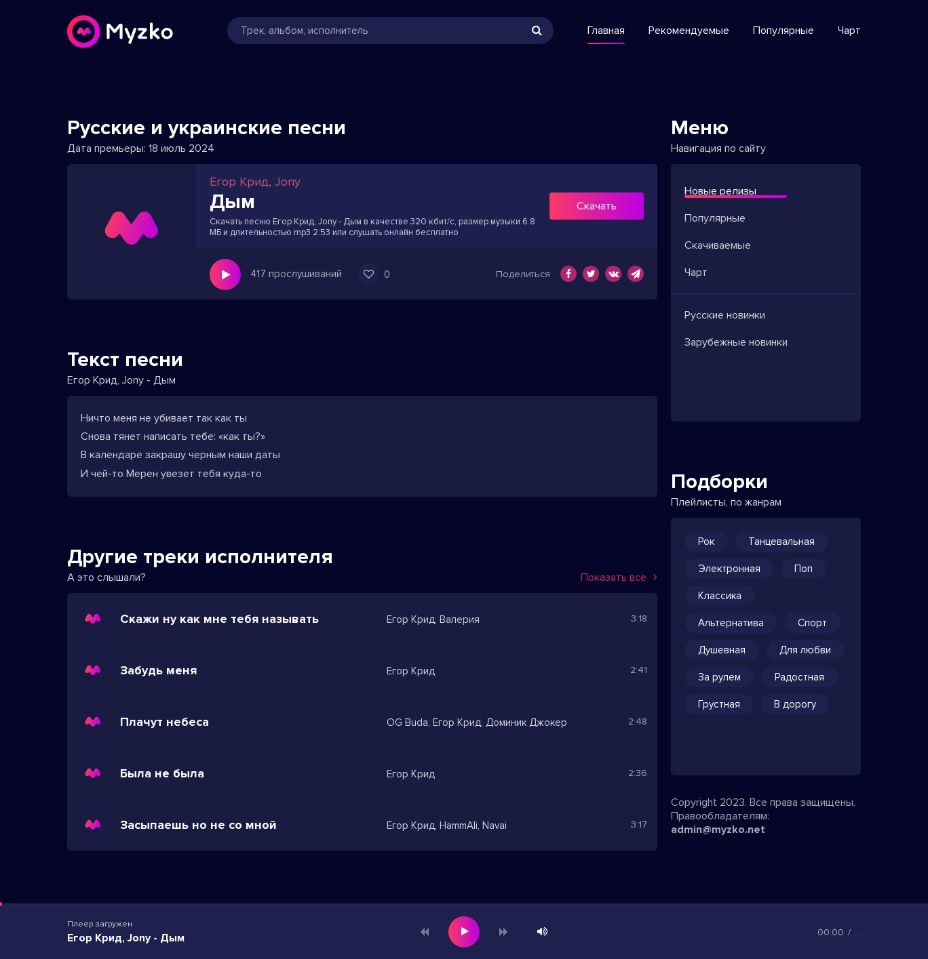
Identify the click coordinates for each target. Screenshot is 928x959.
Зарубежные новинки (736, 342)
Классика (719, 596)
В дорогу (795, 704)
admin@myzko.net (718, 829)
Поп (803, 569)
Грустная (719, 704)
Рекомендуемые (689, 30)
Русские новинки (724, 315)
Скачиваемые (717, 245)
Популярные (783, 30)
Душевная (722, 650)
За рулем (719, 677)
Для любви (805, 650)
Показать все (619, 577)
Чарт (849, 30)
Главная (606, 30)
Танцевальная (781, 541)
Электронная (729, 569)
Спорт (812, 623)
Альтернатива (731, 623)
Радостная (799, 677)
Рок (706, 541)
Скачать (597, 206)
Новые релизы (720, 191)
